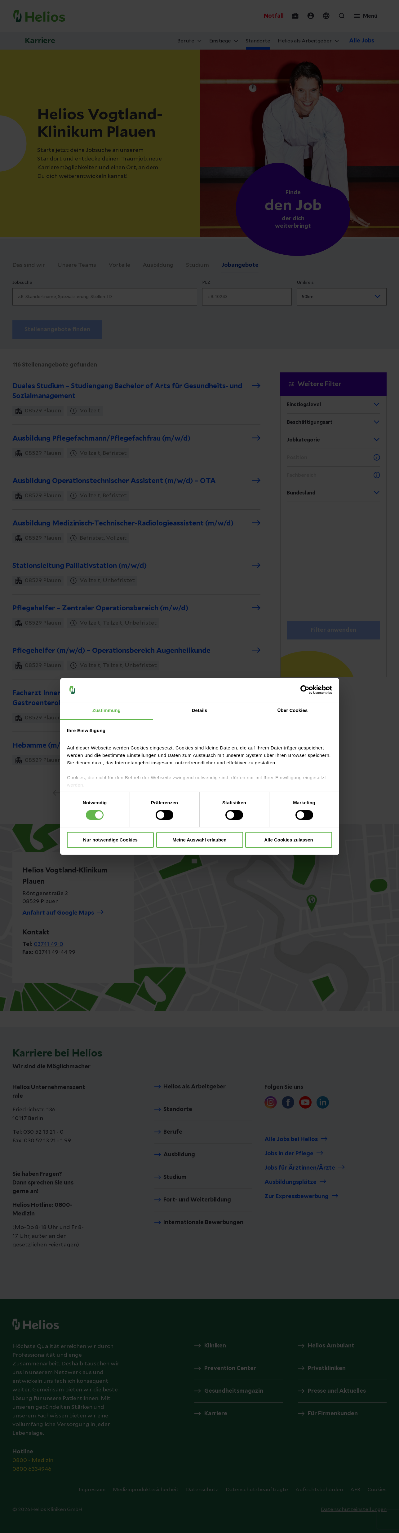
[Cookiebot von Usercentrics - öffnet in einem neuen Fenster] (305, 690)
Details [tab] (199, 710)
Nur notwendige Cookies (110, 839)
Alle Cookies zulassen (288, 839)
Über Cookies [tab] (292, 710)
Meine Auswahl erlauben (199, 839)
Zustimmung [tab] (106, 710)
